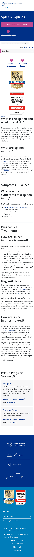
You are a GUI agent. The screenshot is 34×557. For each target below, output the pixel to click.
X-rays (18, 294)
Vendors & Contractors (11, 537)
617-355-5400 (12, 423)
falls (4, 161)
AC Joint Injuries (17, 547)
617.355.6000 (17, 465)
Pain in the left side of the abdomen (16, 208)
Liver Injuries (17, 550)
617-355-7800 (12, 402)
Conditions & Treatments (12, 43)
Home (3, 43)
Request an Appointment (17, 24)
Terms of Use (21, 534)
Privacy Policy (8, 534)
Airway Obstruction (17, 543)
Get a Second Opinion (8, 35)
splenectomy (9, 330)
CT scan (23, 289)
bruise (6, 170)
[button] (17, 51)
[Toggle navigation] (6, 7)
